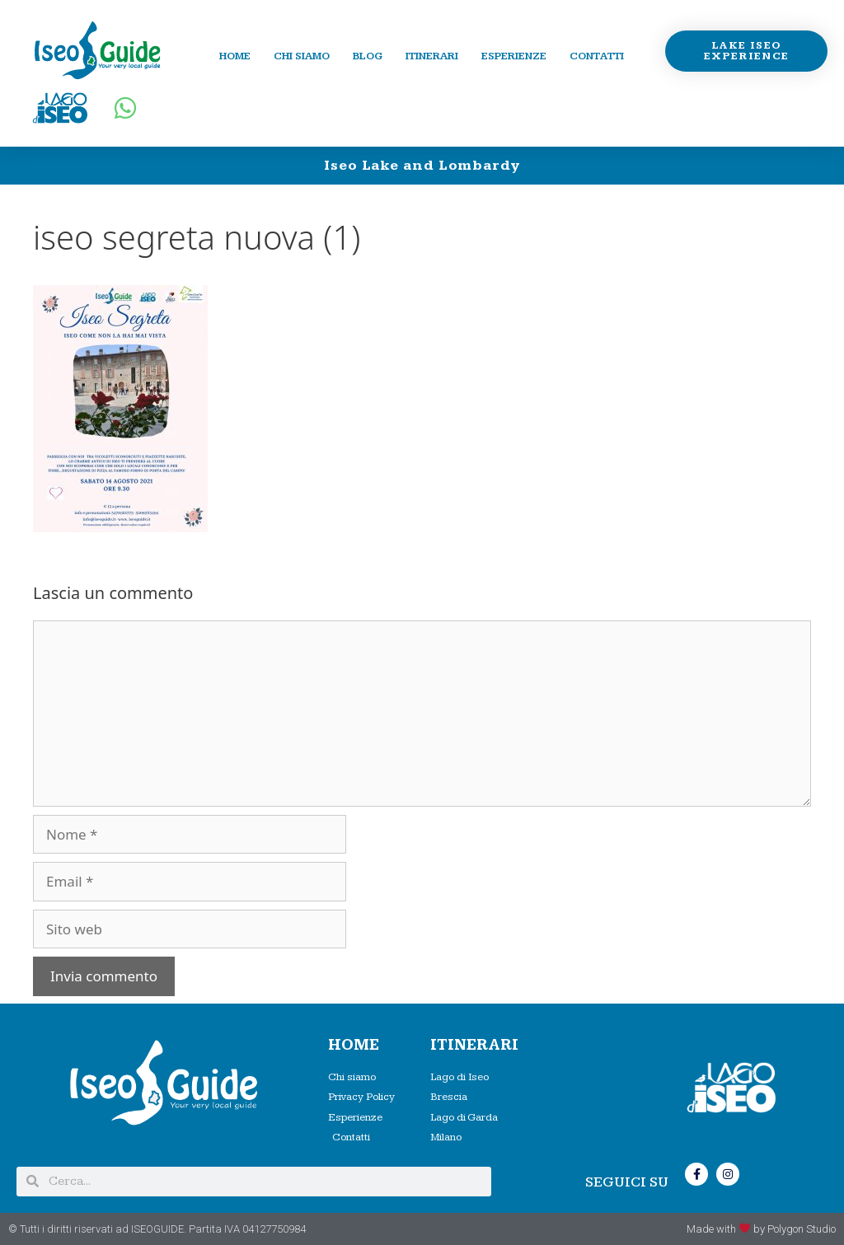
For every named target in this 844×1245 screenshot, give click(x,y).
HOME (353, 1045)
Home (235, 56)
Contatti (597, 56)
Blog (367, 56)
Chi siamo (302, 56)
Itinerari (432, 56)
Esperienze (513, 56)
